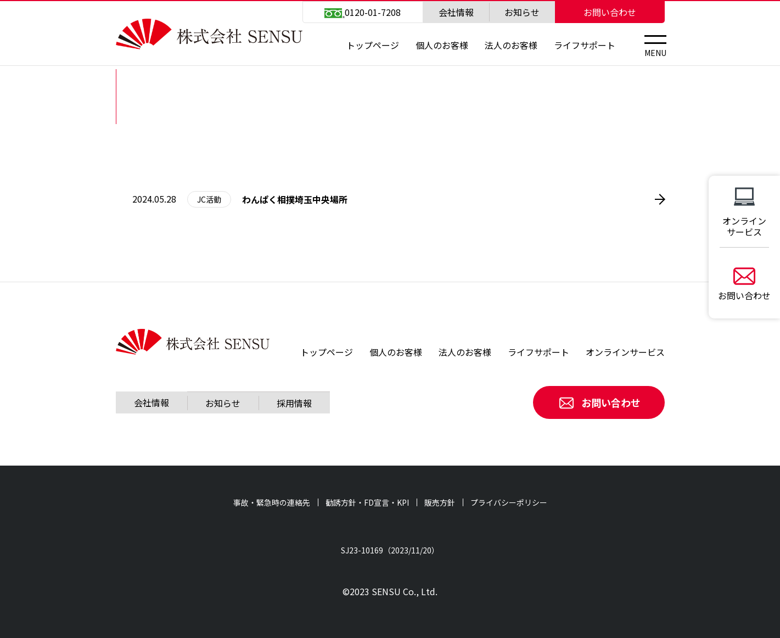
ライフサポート (584, 45)
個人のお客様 (442, 45)
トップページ (372, 45)
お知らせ (522, 12)
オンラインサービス (625, 352)
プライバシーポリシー (508, 502)
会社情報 (456, 12)
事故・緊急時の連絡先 (271, 502)
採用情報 (294, 403)
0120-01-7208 (362, 12)
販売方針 (439, 502)
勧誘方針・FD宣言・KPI (367, 502)
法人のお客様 (511, 45)
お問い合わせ (609, 12)
